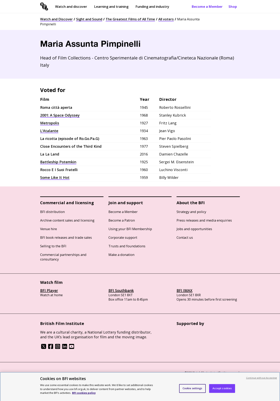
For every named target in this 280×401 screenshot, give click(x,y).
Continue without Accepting (261, 380)
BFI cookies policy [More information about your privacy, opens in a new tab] (84, 396)
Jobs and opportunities (194, 229)
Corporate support (122, 237)
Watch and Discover (56, 19)
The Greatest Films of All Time (130, 19)
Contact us (185, 237)
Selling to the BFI (53, 246)
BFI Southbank (121, 290)
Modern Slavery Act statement (104, 373)
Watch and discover (71, 6)
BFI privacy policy (51, 373)
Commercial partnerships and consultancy (63, 256)
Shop (232, 6)
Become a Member (207, 6)
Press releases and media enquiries (204, 220)
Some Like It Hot (55, 177)
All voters (166, 19)
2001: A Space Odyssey (60, 115)
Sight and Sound (89, 19)
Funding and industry (152, 6)
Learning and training (111, 6)
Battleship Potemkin (58, 161)
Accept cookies (222, 391)
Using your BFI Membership (130, 229)
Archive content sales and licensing (67, 220)
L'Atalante (49, 130)
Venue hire (48, 229)
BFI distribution (52, 211)
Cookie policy (73, 373)
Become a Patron (121, 220)
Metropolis (49, 123)
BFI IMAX (184, 290)
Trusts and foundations (126, 246)
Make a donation (121, 254)
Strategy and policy (191, 211)
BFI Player (49, 290)
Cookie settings (192, 391)
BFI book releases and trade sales (66, 237)
